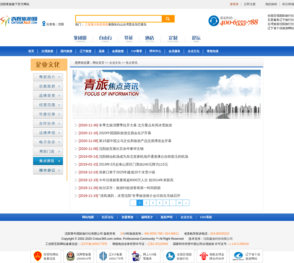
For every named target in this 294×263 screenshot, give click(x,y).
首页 (31, 51)
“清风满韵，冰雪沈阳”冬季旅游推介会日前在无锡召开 (129, 196)
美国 (105, 24)
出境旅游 (47, 51)
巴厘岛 (142, 24)
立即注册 (250, 4)
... (173, 202)
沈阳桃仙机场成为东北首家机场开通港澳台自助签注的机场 (133, 156)
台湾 (126, 24)
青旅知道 (213, 51)
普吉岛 (133, 24)
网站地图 (88, 217)
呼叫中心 (155, 51)
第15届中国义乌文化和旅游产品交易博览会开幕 (125, 141)
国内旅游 (66, 51)
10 (179, 202)
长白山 (118, 24)
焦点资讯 (131, 62)
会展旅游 (118, 51)
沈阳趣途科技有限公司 (218, 238)
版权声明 (166, 217)
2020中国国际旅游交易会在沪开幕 (115, 133)
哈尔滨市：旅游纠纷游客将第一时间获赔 (120, 188)
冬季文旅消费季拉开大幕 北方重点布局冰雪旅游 (125, 125)
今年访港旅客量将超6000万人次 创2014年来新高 (126, 180)
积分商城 (288, 4)
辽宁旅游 (85, 51)
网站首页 (98, 62)
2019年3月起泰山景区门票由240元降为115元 (123, 164)
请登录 (234, 4)
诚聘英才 (147, 217)
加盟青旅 (127, 217)
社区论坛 (107, 217)
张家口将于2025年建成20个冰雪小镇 (117, 172)
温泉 (102, 51)
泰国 (111, 24)
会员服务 (174, 51)
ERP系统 (206, 217)
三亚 (88, 24)
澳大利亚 (96, 24)
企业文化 (193, 51)
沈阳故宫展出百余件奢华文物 (111, 149)
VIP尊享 (136, 51)
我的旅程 (271, 4)
